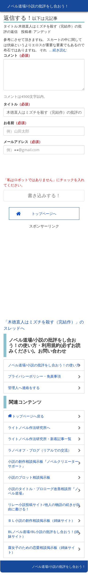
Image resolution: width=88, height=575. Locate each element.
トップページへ (44, 213)
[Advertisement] (44, 272)
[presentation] (39, 167)
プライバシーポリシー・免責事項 (34, 376)
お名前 (9, 122)
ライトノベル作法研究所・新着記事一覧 (39, 438)
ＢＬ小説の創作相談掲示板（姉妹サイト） (41, 520)
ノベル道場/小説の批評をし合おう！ (38, 6)
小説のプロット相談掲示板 (29, 477)
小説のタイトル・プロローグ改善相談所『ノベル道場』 (43, 491)
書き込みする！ (44, 195)
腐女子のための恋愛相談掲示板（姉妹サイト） (41, 549)
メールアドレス (16, 141)
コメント (11, 55)
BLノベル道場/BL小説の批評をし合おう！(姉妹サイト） (43, 534)
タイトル (11, 104)
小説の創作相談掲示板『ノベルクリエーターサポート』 (43, 463)
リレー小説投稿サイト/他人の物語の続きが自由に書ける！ (44, 507)
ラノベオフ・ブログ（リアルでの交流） (39, 450)
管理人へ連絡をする (24, 387)
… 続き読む (58, 50)
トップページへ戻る (28, 416)
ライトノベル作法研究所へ (29, 427)
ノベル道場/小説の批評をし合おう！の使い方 (44, 365)
